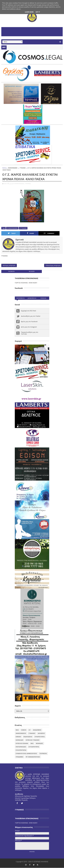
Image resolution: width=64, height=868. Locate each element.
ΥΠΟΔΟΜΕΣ (19, 757)
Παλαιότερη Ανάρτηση (53, 265)
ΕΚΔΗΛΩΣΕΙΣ (28, 737)
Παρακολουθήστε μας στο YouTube (29, 333)
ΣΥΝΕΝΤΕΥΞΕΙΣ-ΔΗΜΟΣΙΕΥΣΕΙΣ (26, 754)
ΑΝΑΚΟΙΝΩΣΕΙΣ (12, 168)
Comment (41, 233)
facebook (11, 271)
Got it (38, 12)
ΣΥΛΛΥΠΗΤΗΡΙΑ (21, 750)
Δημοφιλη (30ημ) (32, 299)
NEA (17, 730)
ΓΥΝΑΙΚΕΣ (23, 168)
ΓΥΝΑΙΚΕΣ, (28, 183)
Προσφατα (20, 298)
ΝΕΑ (32, 743)
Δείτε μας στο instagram (29, 327)
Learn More (29, 12)
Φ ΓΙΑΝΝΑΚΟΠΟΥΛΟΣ (33, 757)
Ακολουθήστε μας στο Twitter (30, 316)
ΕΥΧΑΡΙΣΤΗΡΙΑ (40, 737)
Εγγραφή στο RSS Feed (28, 311)
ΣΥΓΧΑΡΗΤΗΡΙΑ (34, 747)
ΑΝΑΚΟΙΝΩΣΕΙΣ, (20, 183)
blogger (32, 271)
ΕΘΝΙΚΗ (18, 737)
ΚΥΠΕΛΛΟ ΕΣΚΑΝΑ (22, 743)
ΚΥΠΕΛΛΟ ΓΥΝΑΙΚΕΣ (32, 740)
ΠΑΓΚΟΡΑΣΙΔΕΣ (21, 747)
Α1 (30, 730)
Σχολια (43, 298)
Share (25, 233)
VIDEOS (23, 730)
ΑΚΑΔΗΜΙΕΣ (37, 730)
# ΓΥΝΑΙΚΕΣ (23, 228)
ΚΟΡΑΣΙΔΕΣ (19, 740)
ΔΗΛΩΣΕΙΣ (41, 733)
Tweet (10, 233)
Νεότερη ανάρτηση (9, 265)
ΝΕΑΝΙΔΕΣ (39, 743)
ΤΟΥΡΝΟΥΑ (43, 754)
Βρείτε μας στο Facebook (29, 322)
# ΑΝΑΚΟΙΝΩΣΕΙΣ (12, 228)
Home (4, 168)
